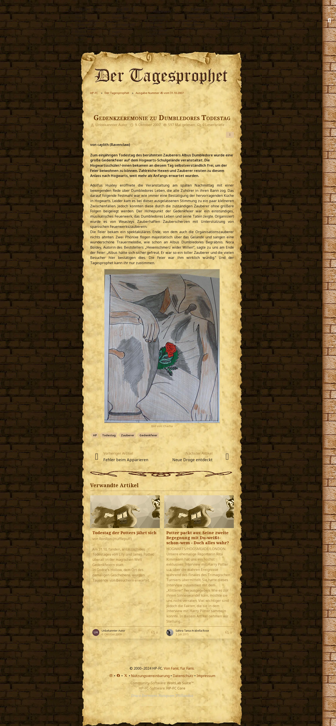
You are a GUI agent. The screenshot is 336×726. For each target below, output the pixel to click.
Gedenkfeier (148, 435)
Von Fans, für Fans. (179, 668)
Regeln (117, 32)
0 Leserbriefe (213, 124)
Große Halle (157, 16)
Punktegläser (158, 34)
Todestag (109, 435)
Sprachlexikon (195, 24)
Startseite (118, 14)
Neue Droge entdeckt (192, 459)
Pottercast (193, 17)
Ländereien (157, 19)
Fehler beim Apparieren (125, 459)
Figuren (80, 17)
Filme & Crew (84, 32)
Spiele (79, 39)
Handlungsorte (85, 28)
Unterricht (155, 27)
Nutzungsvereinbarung (150, 675)
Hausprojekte (121, 17)
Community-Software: (162, 683)
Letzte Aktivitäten (123, 24)
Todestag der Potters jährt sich (124, 532)
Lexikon (191, 21)
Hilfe (115, 35)
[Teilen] (230, 135)
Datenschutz (183, 675)
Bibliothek (155, 23)
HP (95, 435)
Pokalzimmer (158, 30)
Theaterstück (84, 35)
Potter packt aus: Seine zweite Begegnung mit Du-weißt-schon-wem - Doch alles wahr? (197, 537)
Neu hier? (230, 14)
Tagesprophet (196, 14)
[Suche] (329, 20)
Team (116, 21)
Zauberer (127, 435)
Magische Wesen (86, 21)
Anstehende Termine (200, 28)
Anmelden (231, 21)
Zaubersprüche (85, 24)
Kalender (118, 28)
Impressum (205, 675)
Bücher (79, 14)
